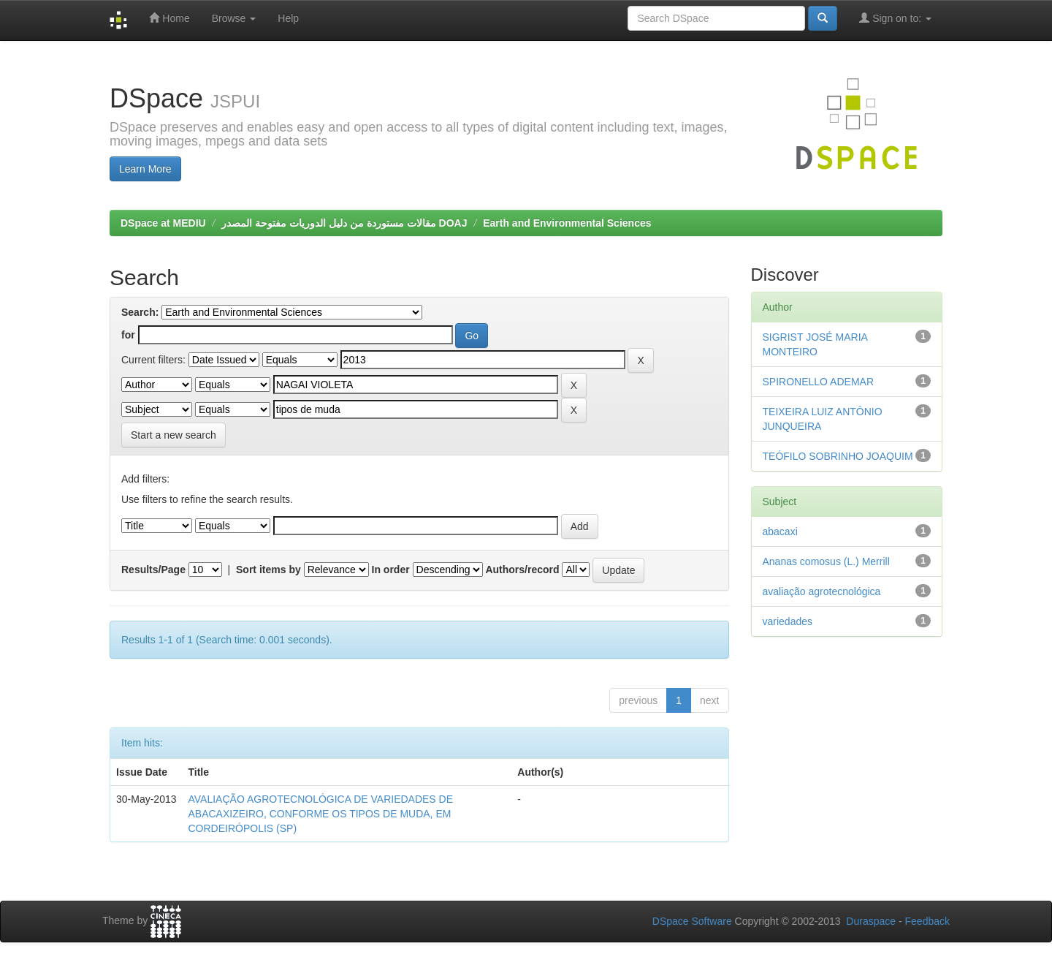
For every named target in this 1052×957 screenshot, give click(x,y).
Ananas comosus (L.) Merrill (826, 561)
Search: (140, 312)
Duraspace (871, 921)
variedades (788, 621)
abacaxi (780, 531)
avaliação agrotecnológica (822, 591)
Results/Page (153, 569)
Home (169, 18)
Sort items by (268, 569)
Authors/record (522, 569)
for (128, 335)
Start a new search (173, 435)
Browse (234, 18)
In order (391, 569)
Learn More (145, 169)
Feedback (927, 921)
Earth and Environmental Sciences (567, 223)
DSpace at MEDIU (163, 223)
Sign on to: (895, 18)
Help (288, 18)
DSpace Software (692, 921)
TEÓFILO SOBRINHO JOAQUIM (838, 456)
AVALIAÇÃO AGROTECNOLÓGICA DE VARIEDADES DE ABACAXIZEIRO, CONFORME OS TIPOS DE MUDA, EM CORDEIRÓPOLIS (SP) (321, 813)
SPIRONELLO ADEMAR (818, 381)
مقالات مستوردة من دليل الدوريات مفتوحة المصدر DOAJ (344, 223)
